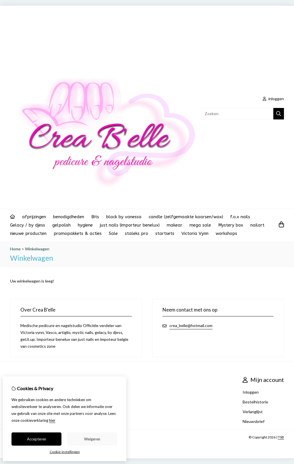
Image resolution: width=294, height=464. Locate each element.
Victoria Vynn (194, 233)
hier (52, 420)
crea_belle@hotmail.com (190, 325)
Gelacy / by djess (27, 225)
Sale (113, 233)
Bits (95, 216)
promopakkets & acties (78, 233)
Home (15, 248)
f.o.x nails (240, 216)
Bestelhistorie (255, 401)
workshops (226, 233)
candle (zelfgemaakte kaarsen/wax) (186, 216)
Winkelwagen (37, 248)
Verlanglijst (253, 411)
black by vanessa (124, 216)
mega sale (200, 225)
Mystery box (230, 225)
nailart (257, 225)
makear (174, 225)
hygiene (85, 225)
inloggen (273, 98)
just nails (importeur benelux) (130, 225)
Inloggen (251, 392)
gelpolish (61, 225)
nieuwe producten (28, 233)
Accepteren (36, 439)
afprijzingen (34, 216)
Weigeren (92, 439)
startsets (164, 233)
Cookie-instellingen (65, 452)
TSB (281, 437)
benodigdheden (68, 216)
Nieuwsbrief (253, 421)
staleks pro (136, 233)
